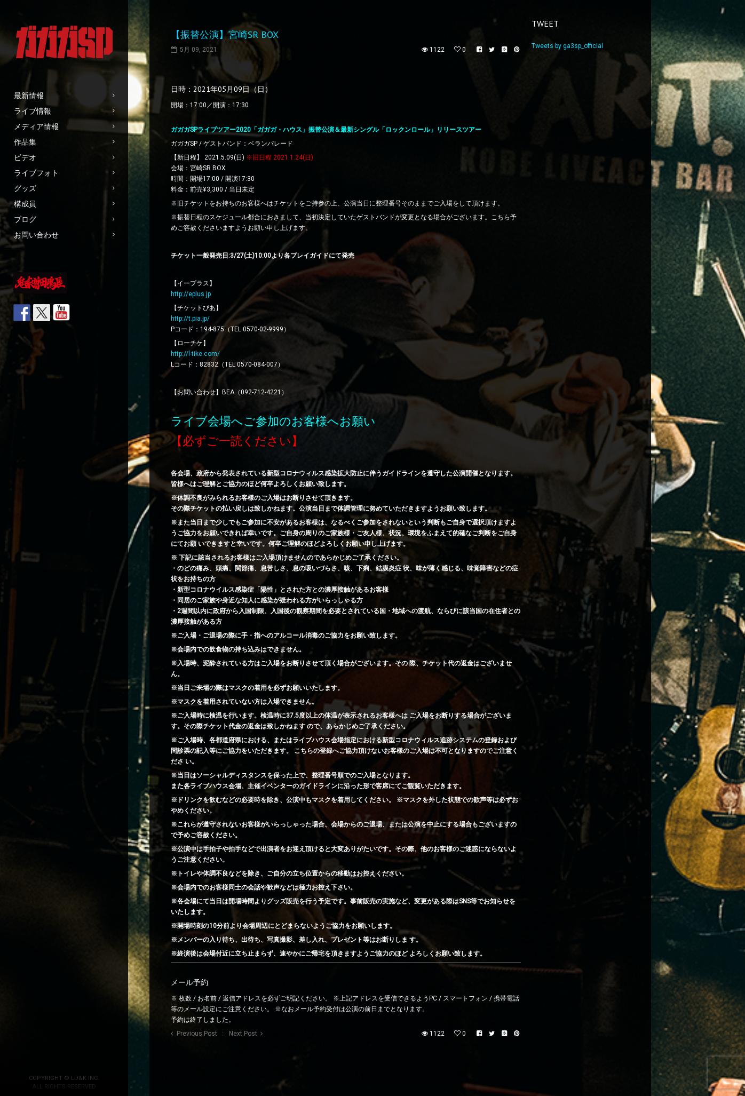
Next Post (243, 1033)
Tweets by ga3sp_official (567, 46)
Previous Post (197, 1033)
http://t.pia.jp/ (190, 318)
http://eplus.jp (191, 294)
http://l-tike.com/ (195, 354)
